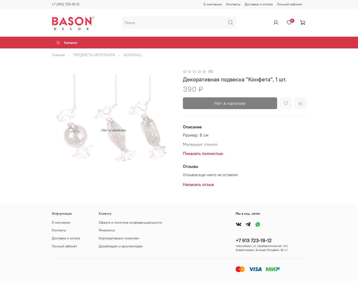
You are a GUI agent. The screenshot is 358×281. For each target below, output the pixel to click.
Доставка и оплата (259, 4)
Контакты (233, 4)
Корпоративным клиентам (119, 238)
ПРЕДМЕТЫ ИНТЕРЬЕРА (94, 54)
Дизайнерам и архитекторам (121, 246)
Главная (58, 54)
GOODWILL (132, 54)
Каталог (67, 42)
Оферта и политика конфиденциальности (130, 222)
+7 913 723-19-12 (254, 240)
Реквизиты (107, 230)
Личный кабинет (289, 4)
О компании (212, 4)
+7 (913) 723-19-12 (65, 4)
